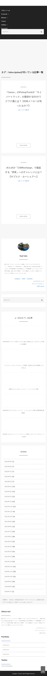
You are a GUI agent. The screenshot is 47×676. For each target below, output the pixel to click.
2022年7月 (8, 471)
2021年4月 (8, 546)
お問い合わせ (40, 286)
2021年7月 (8, 531)
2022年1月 (8, 501)
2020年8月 (8, 586)
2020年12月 (8, 566)
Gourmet (4, 28)
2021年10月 (8, 516)
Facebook (29, 278)
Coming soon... (6, 645)
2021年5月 (8, 541)
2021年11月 (8, 511)
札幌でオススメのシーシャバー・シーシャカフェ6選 (23, 389)
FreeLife (20, 673)
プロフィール (5, 10)
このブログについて (38, 281)
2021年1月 (8, 561)
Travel (3, 21)
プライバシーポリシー (38, 283)
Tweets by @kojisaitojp (6, 666)
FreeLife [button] (5, 14)
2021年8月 (8, 526)
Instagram (17, 278)
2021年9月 (8, 521)
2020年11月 (8, 571)
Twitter (23, 278)
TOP (43, 671)
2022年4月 (8, 486)
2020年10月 (8, 576)
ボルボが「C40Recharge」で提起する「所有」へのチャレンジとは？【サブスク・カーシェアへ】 (23, 172)
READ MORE (23, 145)
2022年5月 (8, 481)
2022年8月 (8, 466)
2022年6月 (8, 476)
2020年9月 (8, 581)
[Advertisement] (23, 52)
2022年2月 (8, 496)
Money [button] (4, 17)
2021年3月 (8, 551)
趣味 (26, 110)
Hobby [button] (4, 25)
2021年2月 (8, 556)
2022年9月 (8, 461)
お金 (19, 110)
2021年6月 (8, 536)
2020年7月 (8, 591)
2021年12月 (8, 506)
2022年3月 (8, 491)
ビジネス (22, 110)
